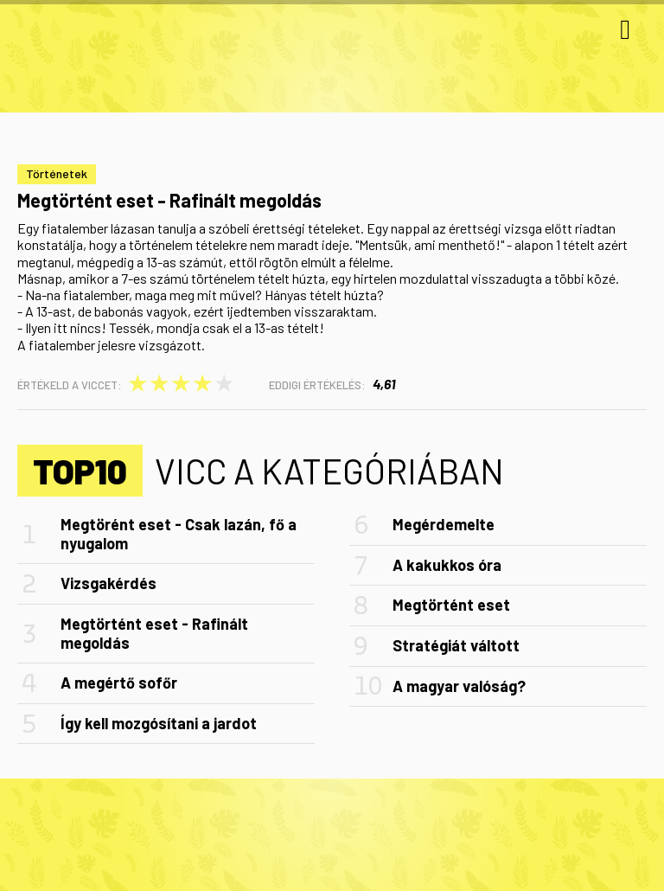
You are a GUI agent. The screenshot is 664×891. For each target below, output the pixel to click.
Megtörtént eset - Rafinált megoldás (154, 633)
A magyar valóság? (459, 685)
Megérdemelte (444, 524)
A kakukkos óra (447, 564)
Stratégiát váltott (456, 645)
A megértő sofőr (119, 682)
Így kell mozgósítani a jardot (159, 723)
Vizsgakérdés (108, 583)
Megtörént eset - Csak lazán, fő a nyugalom (179, 534)
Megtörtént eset (451, 604)
